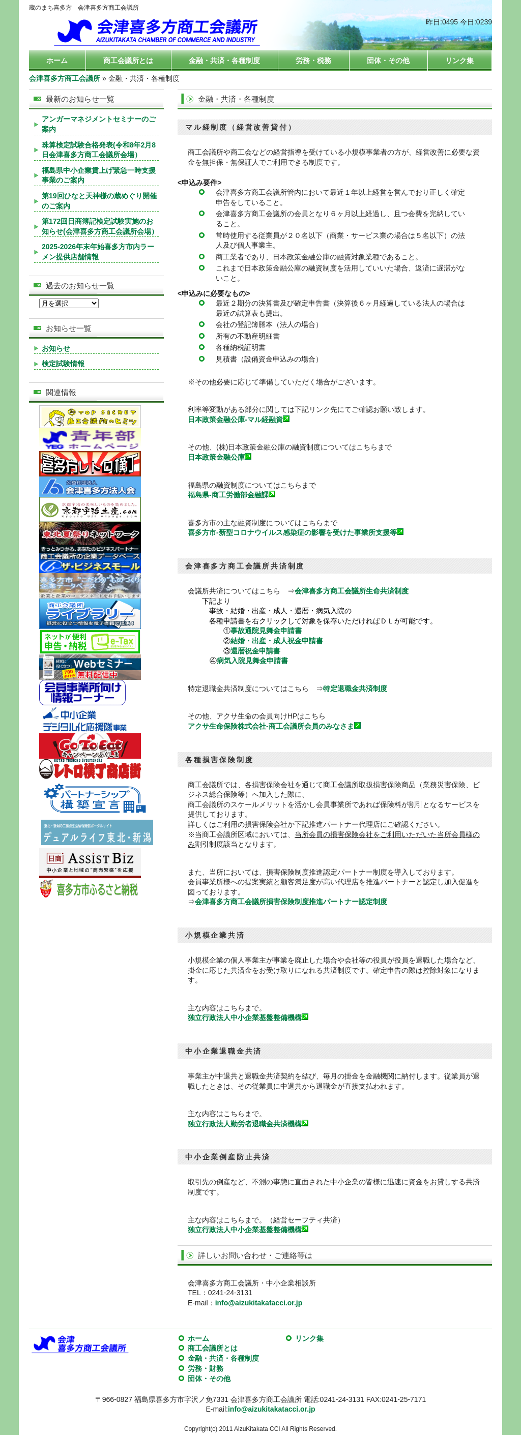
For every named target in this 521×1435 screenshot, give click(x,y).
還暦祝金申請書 (255, 651)
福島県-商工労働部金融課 (228, 495)
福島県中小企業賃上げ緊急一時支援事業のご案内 (99, 175)
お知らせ (56, 348)
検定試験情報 (63, 364)
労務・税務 (313, 60)
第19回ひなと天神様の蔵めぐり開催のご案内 (99, 201)
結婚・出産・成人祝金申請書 (276, 641)
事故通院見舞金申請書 (266, 630)
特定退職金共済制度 (355, 688)
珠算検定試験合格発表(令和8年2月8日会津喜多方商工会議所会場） (99, 150)
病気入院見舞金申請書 (252, 660)
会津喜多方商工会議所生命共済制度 (352, 591)
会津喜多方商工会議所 (64, 78)
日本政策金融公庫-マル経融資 (239, 419)
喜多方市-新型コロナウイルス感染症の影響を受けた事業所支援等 (292, 532)
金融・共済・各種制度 (224, 60)
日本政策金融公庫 (219, 457)
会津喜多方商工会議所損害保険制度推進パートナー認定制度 (291, 902)
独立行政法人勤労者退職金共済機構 (248, 1124)
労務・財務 (205, 1368)
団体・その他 (388, 60)
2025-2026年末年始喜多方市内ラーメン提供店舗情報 (98, 252)
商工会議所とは (128, 60)
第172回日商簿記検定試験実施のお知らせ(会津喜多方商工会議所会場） (100, 226)
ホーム (57, 60)
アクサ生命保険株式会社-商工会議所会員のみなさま (274, 726)
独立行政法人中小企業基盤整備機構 (245, 1017)
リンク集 (459, 60)
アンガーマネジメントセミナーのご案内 (99, 124)
